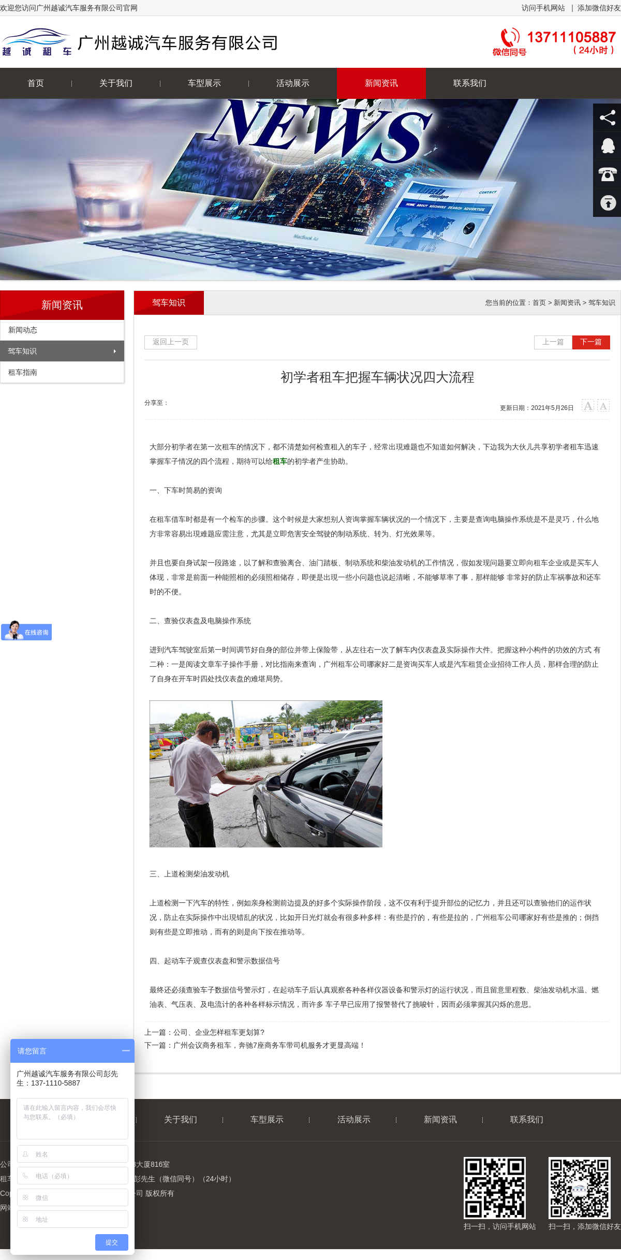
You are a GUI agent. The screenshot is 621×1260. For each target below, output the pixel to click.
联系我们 (469, 83)
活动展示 (292, 83)
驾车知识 (22, 351)
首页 (539, 302)
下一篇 (591, 342)
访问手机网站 (543, 8)
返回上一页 (171, 342)
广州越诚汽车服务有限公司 (180, 42)
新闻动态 (22, 330)
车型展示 (204, 83)
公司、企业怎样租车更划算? (218, 1032)
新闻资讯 (381, 83)
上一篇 (553, 342)
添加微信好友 (599, 8)
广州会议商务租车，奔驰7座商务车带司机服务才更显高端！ (269, 1045)
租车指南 (22, 372)
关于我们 (115, 83)
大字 (588, 405)
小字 (603, 405)
